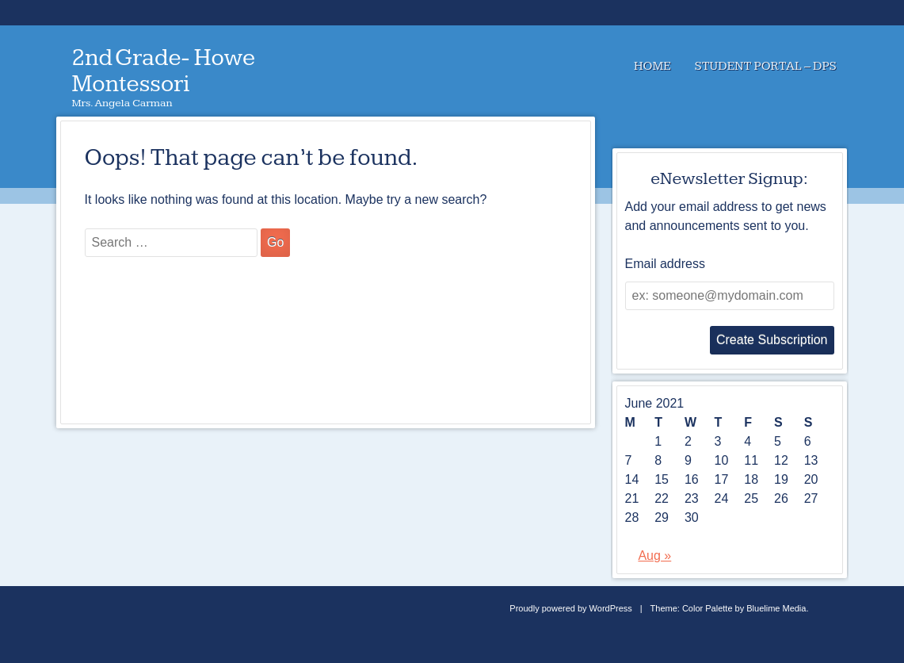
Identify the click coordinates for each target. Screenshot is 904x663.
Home (652, 66)
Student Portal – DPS (766, 66)
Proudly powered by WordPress (570, 608)
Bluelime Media (776, 608)
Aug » (654, 555)
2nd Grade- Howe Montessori (164, 71)
